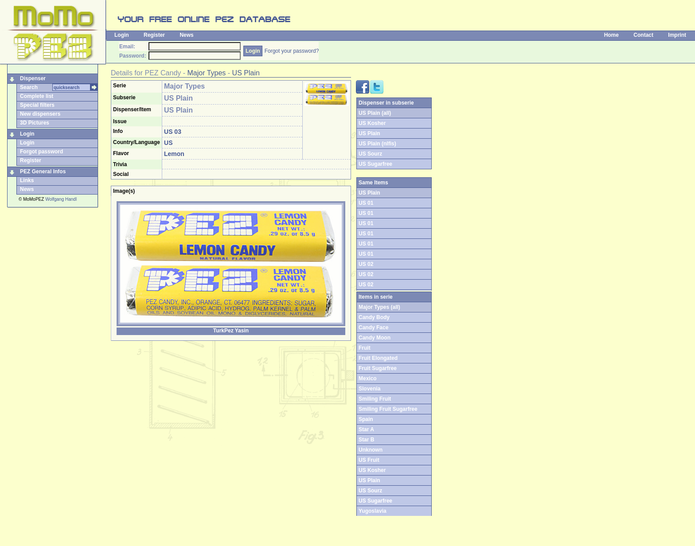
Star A (366, 429)
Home (611, 35)
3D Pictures (34, 123)
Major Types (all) (379, 307)
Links (27, 180)
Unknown (371, 450)
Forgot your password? (292, 51)
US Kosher (372, 123)
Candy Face (373, 327)
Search (29, 87)
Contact (643, 35)
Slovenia (369, 389)
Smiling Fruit (375, 399)
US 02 (366, 264)
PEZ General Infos (43, 171)
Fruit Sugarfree (378, 368)
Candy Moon (374, 338)
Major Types (206, 73)
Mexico (368, 378)
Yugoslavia (373, 511)
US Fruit (369, 460)
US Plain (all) (375, 113)
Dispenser (33, 78)
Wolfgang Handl (61, 199)
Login (121, 35)
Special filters (37, 105)
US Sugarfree (375, 164)
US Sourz (370, 154)
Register (154, 35)
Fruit (365, 348)
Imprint (677, 35)
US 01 (366, 203)
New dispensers (40, 114)
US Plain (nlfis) (377, 143)
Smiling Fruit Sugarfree (388, 409)
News (186, 35)
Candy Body (374, 317)
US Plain (246, 73)
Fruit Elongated (378, 358)
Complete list (36, 96)
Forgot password (41, 151)
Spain (366, 419)
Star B (366, 440)
